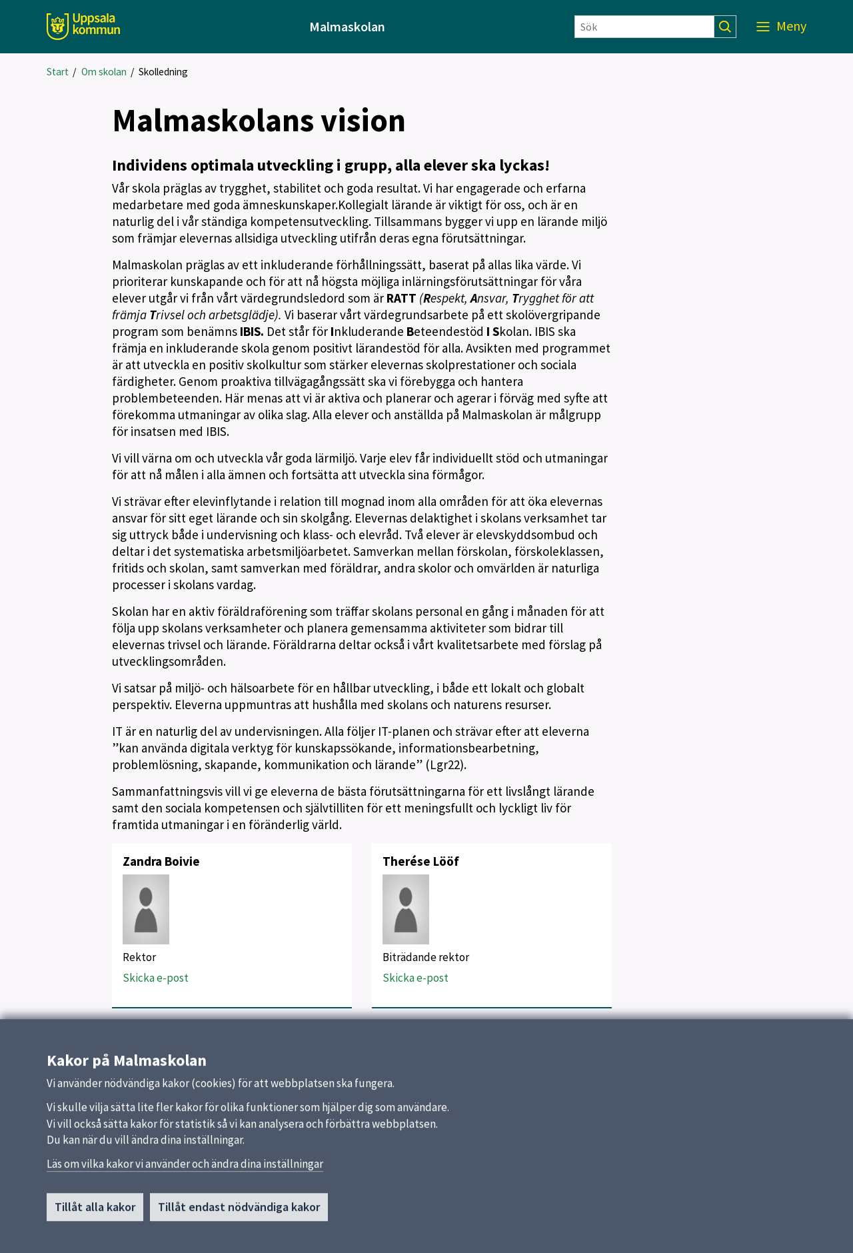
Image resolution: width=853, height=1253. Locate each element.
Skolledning (163, 71)
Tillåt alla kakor (95, 1211)
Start (58, 71)
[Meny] (781, 26)
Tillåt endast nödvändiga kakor (239, 1211)
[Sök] (644, 26)
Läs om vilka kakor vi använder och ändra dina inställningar (185, 1168)
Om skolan (104, 71)
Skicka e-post (156, 977)
